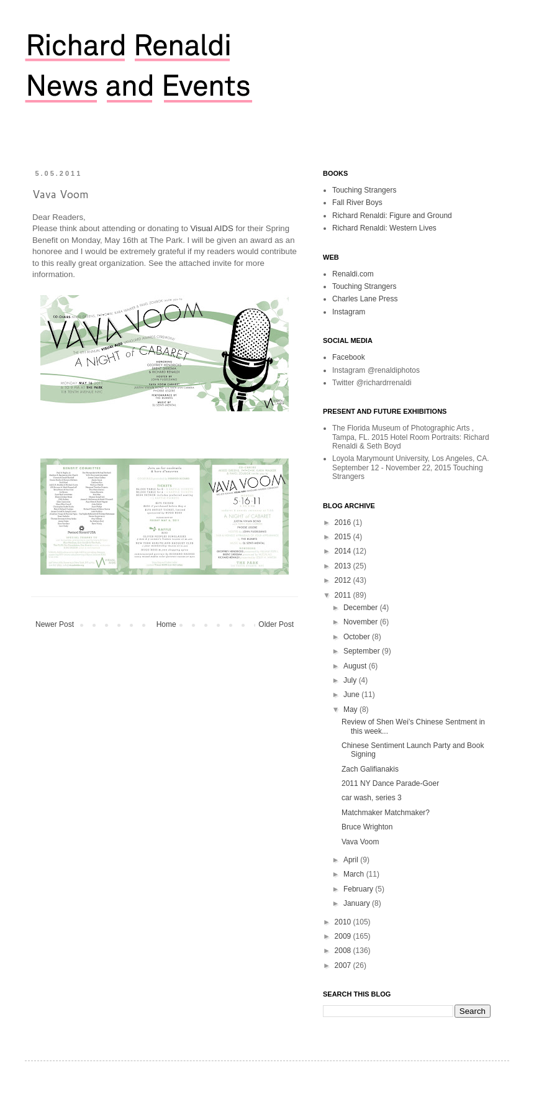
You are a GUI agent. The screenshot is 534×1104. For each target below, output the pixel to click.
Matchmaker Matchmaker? (386, 812)
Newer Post (54, 624)
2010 (344, 922)
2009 (344, 936)
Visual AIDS (211, 228)
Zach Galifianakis (370, 769)
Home (166, 624)
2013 (344, 566)
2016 (344, 522)
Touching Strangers (364, 190)
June (352, 694)
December (361, 607)
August (356, 666)
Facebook (348, 357)
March (354, 874)
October (357, 636)
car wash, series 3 (372, 797)
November (361, 622)
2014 (344, 551)
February (359, 889)
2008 (344, 950)
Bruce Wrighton (367, 827)
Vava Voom (360, 841)
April (351, 859)
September (362, 651)
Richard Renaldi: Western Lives (384, 228)
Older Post (276, 624)
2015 (344, 536)
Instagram (348, 312)
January (357, 903)
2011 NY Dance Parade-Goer (390, 783)
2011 (344, 595)
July (351, 680)
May (351, 709)
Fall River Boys (357, 202)
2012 (344, 580)
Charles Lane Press (364, 298)
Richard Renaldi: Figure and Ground (392, 215)
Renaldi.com (353, 274)
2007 (344, 965)
